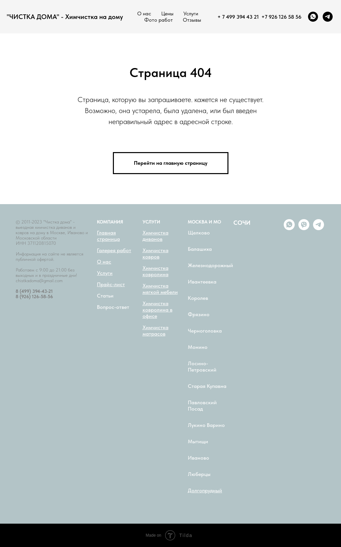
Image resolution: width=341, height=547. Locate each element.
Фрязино (198, 314)
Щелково (199, 232)
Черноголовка (205, 331)
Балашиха (200, 249)
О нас (144, 13)
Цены (167, 13)
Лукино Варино (206, 425)
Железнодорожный (210, 265)
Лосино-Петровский (202, 366)
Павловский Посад (202, 405)
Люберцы (199, 474)
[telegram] (328, 17)
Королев (198, 298)
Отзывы (192, 20)
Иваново (198, 458)
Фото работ (158, 20)
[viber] (303, 228)
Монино (197, 347)
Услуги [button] (190, 13)
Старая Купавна (207, 386)
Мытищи (198, 441)
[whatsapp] (313, 17)
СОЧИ (241, 222)
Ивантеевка (202, 282)
